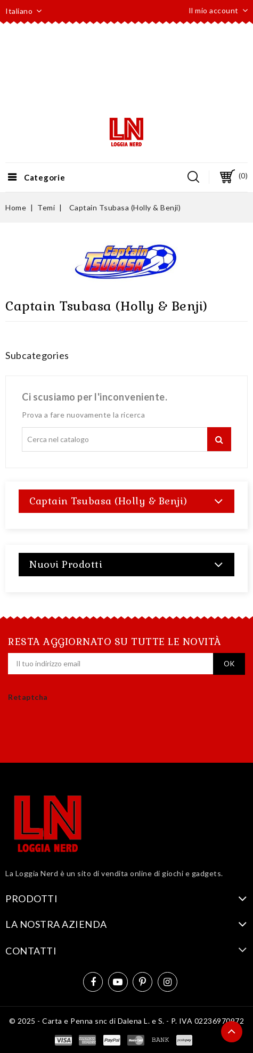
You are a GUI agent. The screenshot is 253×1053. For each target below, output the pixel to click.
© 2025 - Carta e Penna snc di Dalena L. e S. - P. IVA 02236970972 (126, 1020)
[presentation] (70, 739)
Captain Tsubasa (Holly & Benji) (108, 501)
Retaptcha (28, 696)
